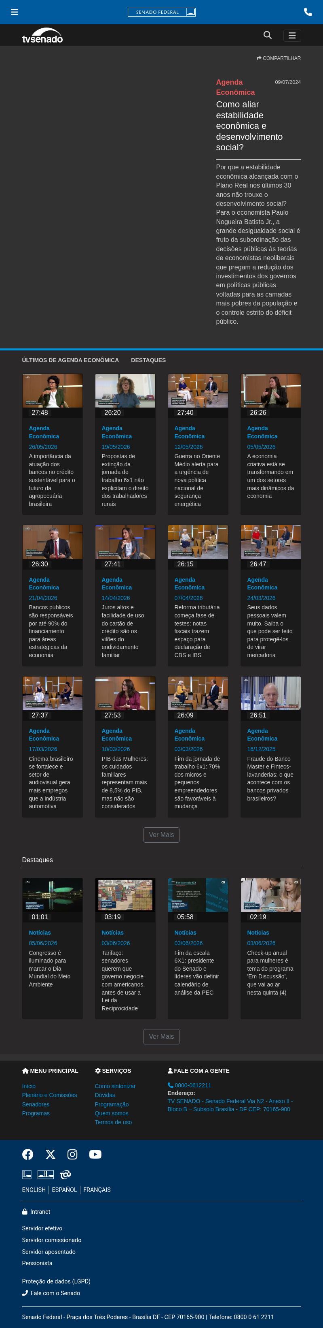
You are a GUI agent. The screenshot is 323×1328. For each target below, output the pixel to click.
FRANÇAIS (97, 1190)
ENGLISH (34, 1190)
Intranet (36, 1211)
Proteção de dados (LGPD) (56, 1281)
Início (29, 1086)
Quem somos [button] (112, 1113)
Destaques (148, 360)
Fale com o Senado (51, 1293)
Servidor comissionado (52, 1240)
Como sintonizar (115, 1086)
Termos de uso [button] (113, 1122)
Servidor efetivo (42, 1228)
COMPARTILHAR (279, 58)
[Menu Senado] (14, 12)
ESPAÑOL (64, 1190)
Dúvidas (105, 1095)
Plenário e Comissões (49, 1095)
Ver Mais (161, 834)
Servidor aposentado (49, 1252)
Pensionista (37, 1263)
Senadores (36, 1104)
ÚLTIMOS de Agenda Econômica (70, 360)
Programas (36, 1113)
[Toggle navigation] (292, 36)
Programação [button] (112, 1104)
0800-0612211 (189, 1085)
